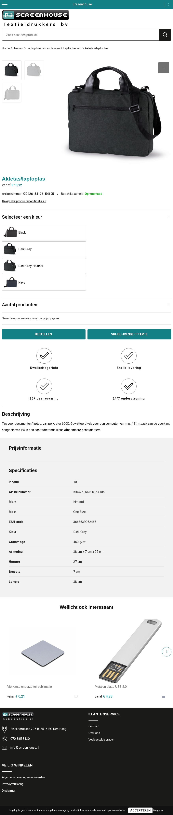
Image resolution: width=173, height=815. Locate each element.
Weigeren (158, 810)
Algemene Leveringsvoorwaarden (23, 743)
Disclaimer (8, 757)
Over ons (94, 699)
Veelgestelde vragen (101, 706)
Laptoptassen (72, 48)
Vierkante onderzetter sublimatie (29, 653)
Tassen (18, 48)
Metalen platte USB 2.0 (111, 653)
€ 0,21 (16, 663)
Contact (93, 692)
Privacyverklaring (12, 750)
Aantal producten (19, 271)
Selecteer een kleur (22, 217)
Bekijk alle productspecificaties (24, 201)
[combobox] (80, 34)
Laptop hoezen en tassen (43, 48)
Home (6, 48)
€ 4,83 (104, 663)
